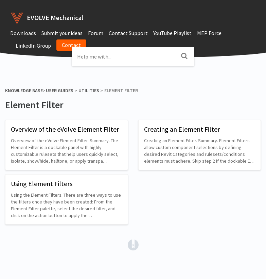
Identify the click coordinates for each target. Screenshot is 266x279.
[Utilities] (88, 90)
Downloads (23, 33)
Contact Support (128, 33)
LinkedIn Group (33, 45)
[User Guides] (59, 90)
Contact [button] (71, 45)
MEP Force (209, 33)
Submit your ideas (62, 33)
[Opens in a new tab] (133, 244)
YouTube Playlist (172, 33)
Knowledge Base (24, 90)
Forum (95, 33)
